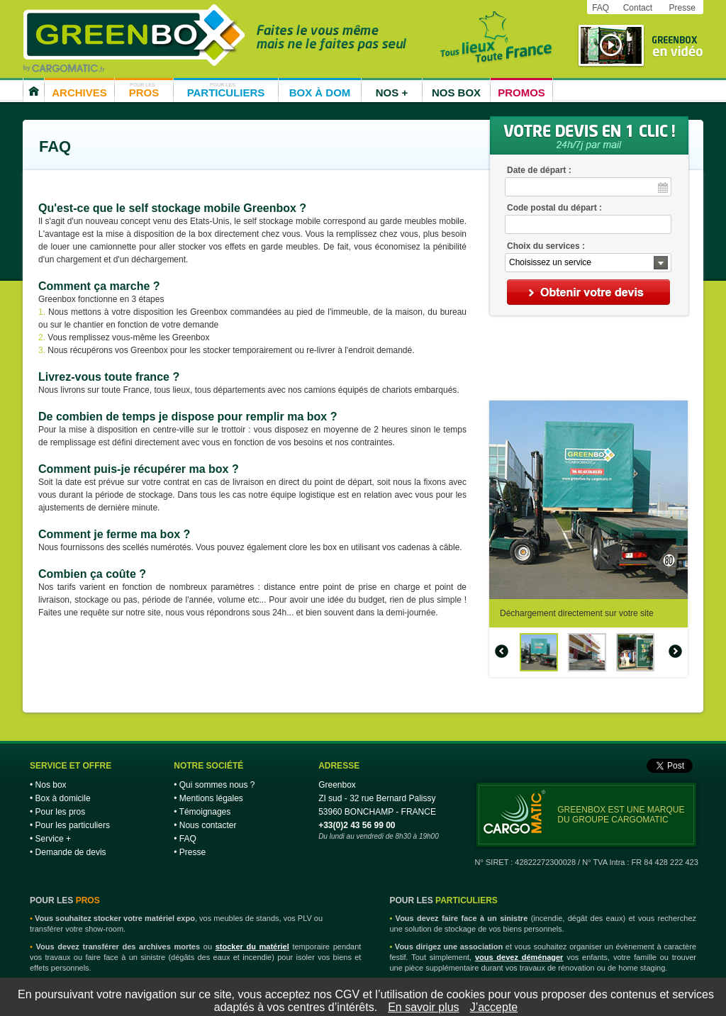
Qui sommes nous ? (217, 785)
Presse (682, 8)
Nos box (51, 785)
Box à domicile (63, 798)
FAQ (600, 8)
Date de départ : (539, 170)
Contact (637, 8)
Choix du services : (546, 246)
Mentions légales (211, 798)
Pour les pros (60, 812)
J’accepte (494, 1007)
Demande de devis (70, 852)
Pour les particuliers (72, 825)
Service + (53, 839)
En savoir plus (423, 1007)
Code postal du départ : (554, 208)
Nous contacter (208, 825)
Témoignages (205, 812)
